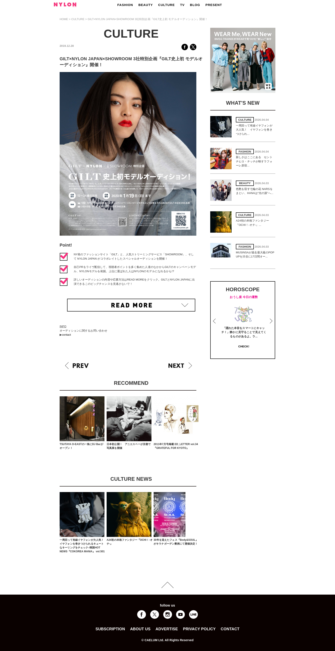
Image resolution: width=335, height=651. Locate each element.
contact (66, 334)
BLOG (195, 5)
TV (182, 5)
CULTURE (166, 5)
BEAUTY (145, 5)
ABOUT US (140, 629)
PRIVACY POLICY (199, 629)
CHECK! (243, 346)
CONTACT (230, 629)
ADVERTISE (167, 629)
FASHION (125, 5)
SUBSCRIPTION (110, 629)
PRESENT (213, 5)
